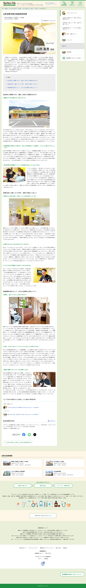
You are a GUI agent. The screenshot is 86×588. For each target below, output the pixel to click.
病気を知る (43, 485)
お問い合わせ (58, 547)
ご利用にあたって (23, 547)
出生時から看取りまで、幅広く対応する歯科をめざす (22, 80)
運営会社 (65, 547)
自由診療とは (52, 421)
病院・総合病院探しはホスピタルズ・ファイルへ (51, 3)
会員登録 (46, 558)
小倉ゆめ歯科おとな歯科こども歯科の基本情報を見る (19, 442)
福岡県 (6, 8)
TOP (2, 8)
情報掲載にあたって (39, 553)
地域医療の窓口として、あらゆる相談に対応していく (22, 87)
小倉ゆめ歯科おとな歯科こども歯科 (30, 8)
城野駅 (19, 8)
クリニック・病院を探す (63, 485)
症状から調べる (22, 485)
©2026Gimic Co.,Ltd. (43, 585)
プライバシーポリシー (33, 547)
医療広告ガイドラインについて (47, 547)
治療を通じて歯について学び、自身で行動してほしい (22, 84)
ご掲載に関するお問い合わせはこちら (43, 515)
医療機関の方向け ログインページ (72, 574)
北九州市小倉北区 (13, 8)
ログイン (40, 558)
